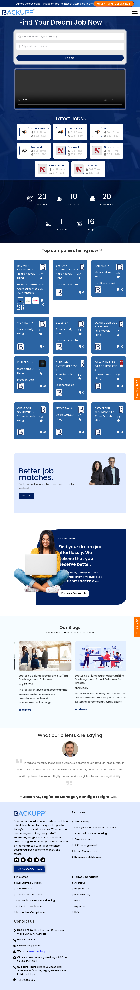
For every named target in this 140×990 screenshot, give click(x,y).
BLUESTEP (63, 323)
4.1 (80, 331)
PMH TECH (25, 362)
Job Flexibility (24, 888)
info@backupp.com (29, 945)
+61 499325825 (26, 939)
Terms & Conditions (86, 876)
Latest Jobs (69, 118)
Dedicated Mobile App (87, 857)
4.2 (41, 275)
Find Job (70, 57)
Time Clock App (83, 839)
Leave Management (86, 851)
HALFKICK (102, 266)
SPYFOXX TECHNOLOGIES (67, 267)
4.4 (41, 371)
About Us (79, 882)
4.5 (118, 274)
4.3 (41, 418)
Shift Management (85, 845)
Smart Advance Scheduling (90, 833)
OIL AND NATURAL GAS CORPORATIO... (107, 365)
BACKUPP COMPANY (25, 267)
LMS (76, 912)
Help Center (81, 888)
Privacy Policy (82, 894)
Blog (77, 900)
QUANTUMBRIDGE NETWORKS (106, 324)
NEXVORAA (64, 408)
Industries (22, 876)
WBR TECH (25, 323)
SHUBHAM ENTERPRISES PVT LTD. (67, 366)
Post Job (26, 495)
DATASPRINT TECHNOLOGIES (106, 410)
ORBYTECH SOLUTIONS (25, 410)
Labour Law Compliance (30, 912)
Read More (22, 705)
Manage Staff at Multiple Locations (95, 827)
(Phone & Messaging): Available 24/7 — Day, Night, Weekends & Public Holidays (41, 970)
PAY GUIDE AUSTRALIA (29, 869)
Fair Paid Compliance (29, 906)
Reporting (80, 906)
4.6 (79, 275)
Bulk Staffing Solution (29, 882)
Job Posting (81, 821)
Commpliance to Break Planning (35, 900)
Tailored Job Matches (29, 894)
